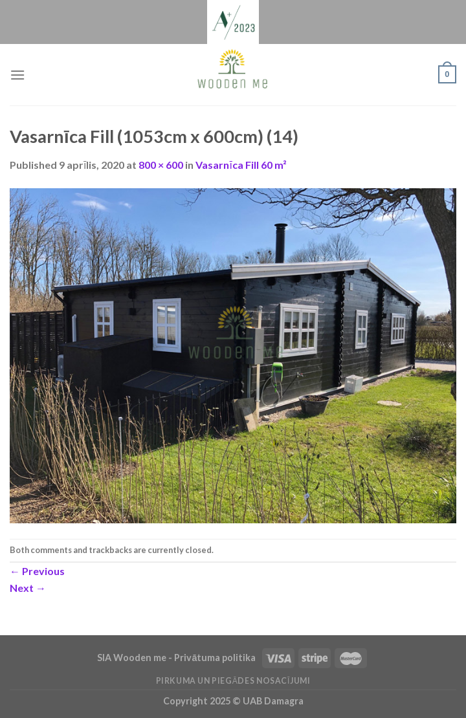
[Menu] (17, 75)
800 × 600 (161, 164)
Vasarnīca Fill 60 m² (240, 164)
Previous (37, 571)
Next (28, 588)
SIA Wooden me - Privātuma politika (177, 657)
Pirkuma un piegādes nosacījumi (233, 681)
